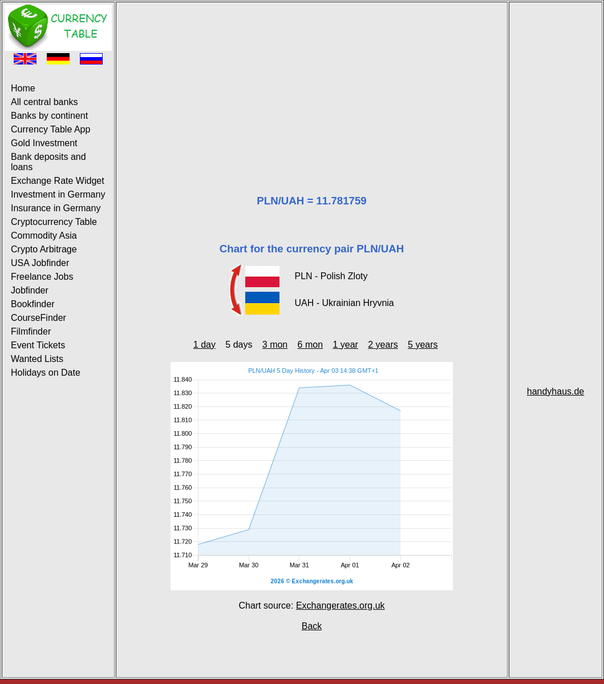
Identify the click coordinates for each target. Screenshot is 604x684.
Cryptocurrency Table (54, 222)
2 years (383, 344)
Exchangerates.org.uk (340, 605)
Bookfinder (33, 304)
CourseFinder (38, 318)
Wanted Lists (37, 359)
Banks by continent (49, 115)
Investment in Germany (58, 194)
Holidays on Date (45, 372)
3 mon (274, 344)
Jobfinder (29, 290)
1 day (204, 344)
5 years (422, 344)
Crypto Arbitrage (44, 249)
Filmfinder (31, 331)
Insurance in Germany (55, 208)
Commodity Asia (44, 235)
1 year (345, 344)
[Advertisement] (312, 84)
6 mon (310, 344)
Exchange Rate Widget (57, 181)
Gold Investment (44, 143)
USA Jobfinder (40, 263)
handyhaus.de (556, 391)
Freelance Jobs (42, 276)
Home (23, 88)
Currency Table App (50, 129)
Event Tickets (38, 345)
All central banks (44, 102)
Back (312, 626)
